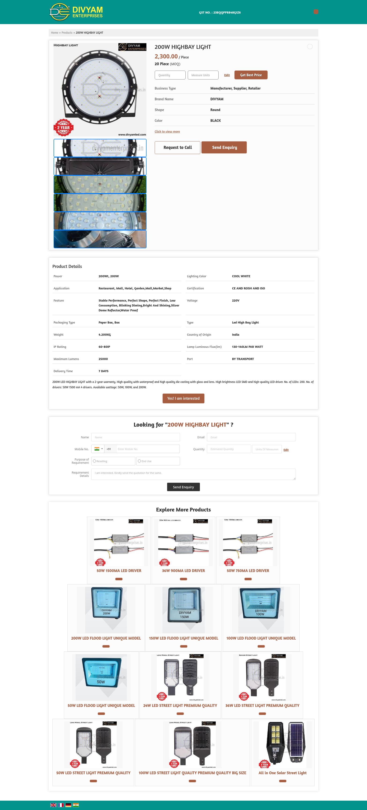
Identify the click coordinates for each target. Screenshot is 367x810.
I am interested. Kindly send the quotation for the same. (193, 474)
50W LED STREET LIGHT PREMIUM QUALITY (93, 772)
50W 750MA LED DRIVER (248, 570)
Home (54, 32)
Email (201, 437)
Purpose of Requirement (80, 461)
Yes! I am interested (183, 398)
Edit (227, 75)
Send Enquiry (224, 147)
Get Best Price (251, 75)
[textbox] (203, 75)
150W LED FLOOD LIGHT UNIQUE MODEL (183, 638)
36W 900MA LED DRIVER (183, 570)
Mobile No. (82, 449)
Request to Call (178, 147)
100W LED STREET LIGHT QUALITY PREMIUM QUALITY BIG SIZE (192, 772)
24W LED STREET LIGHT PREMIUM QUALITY (180, 705)
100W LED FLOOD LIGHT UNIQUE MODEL (261, 638)
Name (85, 437)
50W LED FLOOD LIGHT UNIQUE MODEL (101, 705)
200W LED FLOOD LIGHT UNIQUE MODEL (106, 638)
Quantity (199, 449)
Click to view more (167, 131)
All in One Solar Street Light (283, 772)
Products (67, 32)
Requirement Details (80, 474)
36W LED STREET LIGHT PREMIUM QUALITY (262, 705)
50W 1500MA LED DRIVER (119, 570)
